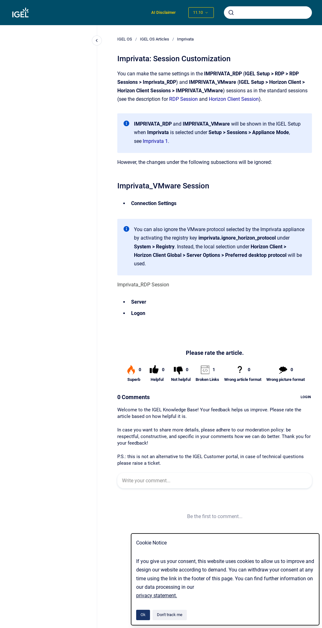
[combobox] (268, 13)
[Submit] (231, 13)
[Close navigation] (97, 40)
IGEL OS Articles (154, 39)
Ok (143, 614)
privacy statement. (156, 595)
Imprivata (185, 39)
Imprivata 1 (155, 141)
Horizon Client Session (234, 99)
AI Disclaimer (163, 12)
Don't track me (169, 614)
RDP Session (183, 99)
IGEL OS (124, 39)
